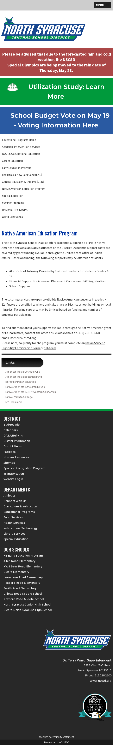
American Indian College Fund (22, 372)
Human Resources (16, 457)
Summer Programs (13, 203)
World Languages (12, 217)
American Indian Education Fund (23, 377)
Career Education (12, 161)
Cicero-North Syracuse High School (27, 610)
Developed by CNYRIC (56, 742)
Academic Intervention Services (21, 147)
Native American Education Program (23, 189)
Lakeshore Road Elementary (23, 577)
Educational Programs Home (19, 140)
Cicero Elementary (16, 572)
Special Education (12, 196)
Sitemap (9, 462)
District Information (16, 441)
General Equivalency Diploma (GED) (23, 182)
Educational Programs (19, 512)
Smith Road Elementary (19, 588)
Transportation (13, 473)
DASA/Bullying (13, 435)
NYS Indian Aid (13, 402)
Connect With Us (14, 501)
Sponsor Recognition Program (24, 468)
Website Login (13, 479)
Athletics (9, 495)
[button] (102, 5)
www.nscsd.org (100, 680)
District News (12, 446)
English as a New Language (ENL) (22, 175)
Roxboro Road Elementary (21, 583)
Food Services (13, 517)
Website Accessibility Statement (56, 736)
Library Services (14, 533)
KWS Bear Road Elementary (22, 566)
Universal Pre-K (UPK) (15, 210)
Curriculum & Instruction (20, 506)
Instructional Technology (20, 528)
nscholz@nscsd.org (23, 338)
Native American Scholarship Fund (25, 387)
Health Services (14, 523)
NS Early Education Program (23, 555)
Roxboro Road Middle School (23, 599)
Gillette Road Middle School (22, 593)
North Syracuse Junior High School (27, 604)
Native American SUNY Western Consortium (31, 392)
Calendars (10, 430)
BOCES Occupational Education (21, 154)
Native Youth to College (19, 397)
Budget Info (11, 424)
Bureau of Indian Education (20, 382)
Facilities (9, 452)
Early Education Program (16, 168)
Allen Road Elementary (19, 561)
